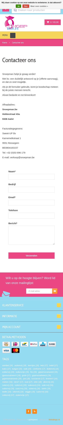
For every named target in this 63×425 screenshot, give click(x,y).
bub (44, 365)
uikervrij (18, 392)
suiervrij (7, 385)
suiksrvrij (8, 388)
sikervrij (48, 382)
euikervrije (22, 372)
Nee (26, 6)
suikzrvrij (21, 388)
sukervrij (34, 388)
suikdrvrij (21, 385)
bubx (6, 369)
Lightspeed (33, 419)
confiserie (39, 369)
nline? (18, 382)
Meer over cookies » (39, 6)
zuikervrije (22, 395)
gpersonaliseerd (11, 375)
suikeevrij (34, 385)
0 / (53, 22)
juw (26, 378)
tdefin (46, 388)
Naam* (12, 171)
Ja (18, 6)
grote (26, 375)
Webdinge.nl (54, 419)
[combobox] (36, 10)
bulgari (17, 369)
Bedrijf (12, 184)
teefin (6, 392)
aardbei (7, 365)
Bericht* (12, 223)
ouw (28, 382)
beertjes (33, 365)
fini (33, 372)
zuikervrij (8, 395)
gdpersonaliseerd (48, 372)
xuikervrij (42, 392)
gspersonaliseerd (12, 378)
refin (38, 382)
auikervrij (20, 365)
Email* (11, 197)
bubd (53, 365)
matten (7, 382)
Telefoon (13, 210)
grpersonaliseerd (41, 375)
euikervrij (8, 372)
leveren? (51, 378)
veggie (30, 392)
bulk (27, 369)
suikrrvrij (47, 385)
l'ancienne (37, 378)
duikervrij (53, 369)
